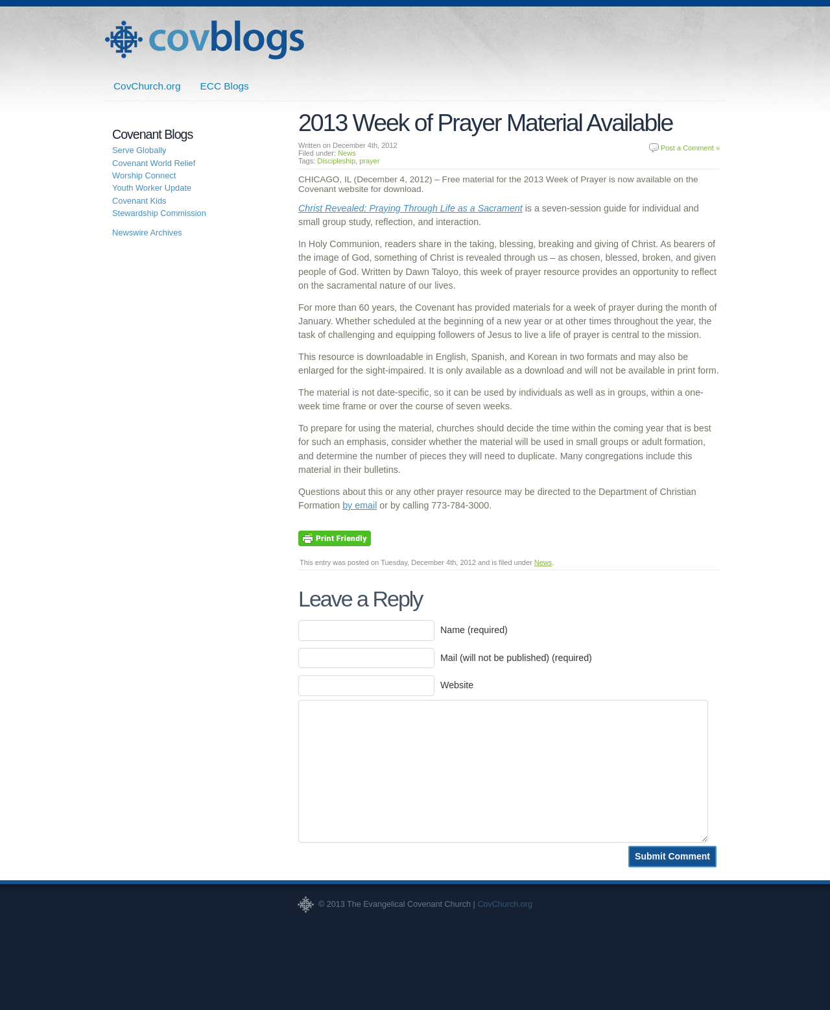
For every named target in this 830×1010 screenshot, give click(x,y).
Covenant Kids (139, 201)
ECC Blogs (224, 85)
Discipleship (336, 161)
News (347, 153)
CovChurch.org (147, 85)
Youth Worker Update (151, 188)
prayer (369, 161)
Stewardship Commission (159, 213)
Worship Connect (144, 175)
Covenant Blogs (204, 39)
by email (359, 505)
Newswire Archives (147, 232)
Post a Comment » (690, 148)
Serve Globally (139, 150)
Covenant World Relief (153, 163)
